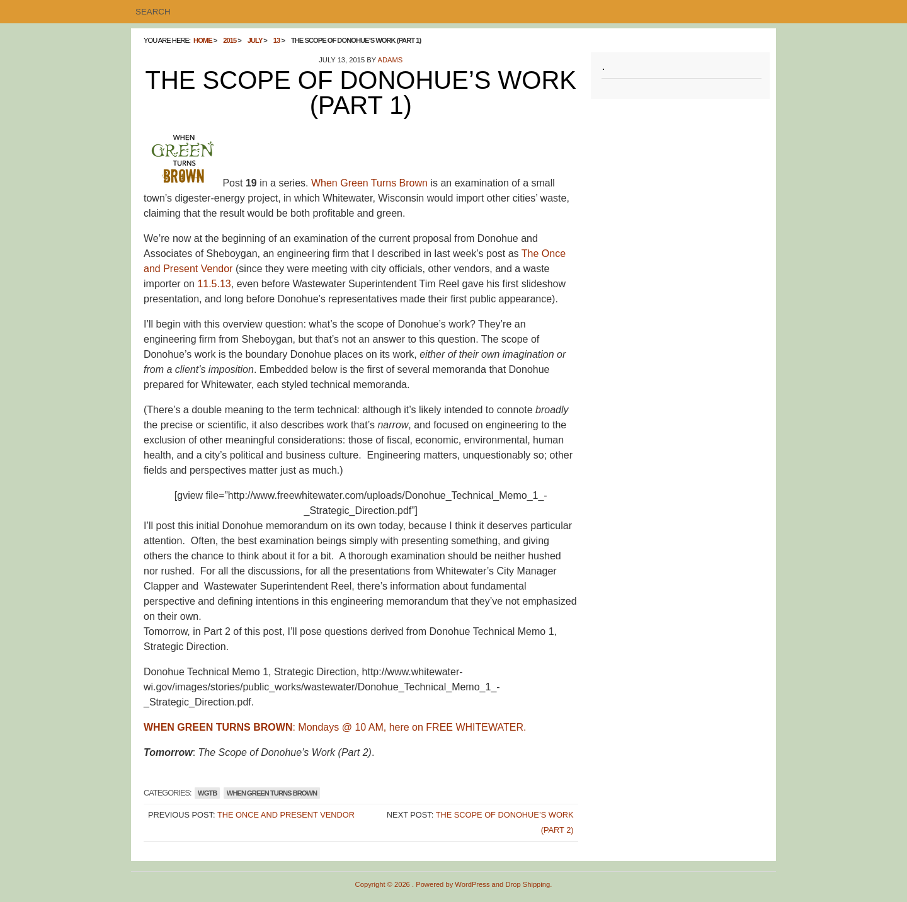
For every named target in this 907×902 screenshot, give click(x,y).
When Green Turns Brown (369, 183)
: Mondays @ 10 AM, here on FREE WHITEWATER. (335, 727)
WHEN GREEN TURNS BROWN (272, 793)
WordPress (472, 884)
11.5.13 (214, 283)
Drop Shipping (527, 884)
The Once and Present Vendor (286, 814)
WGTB (207, 793)
